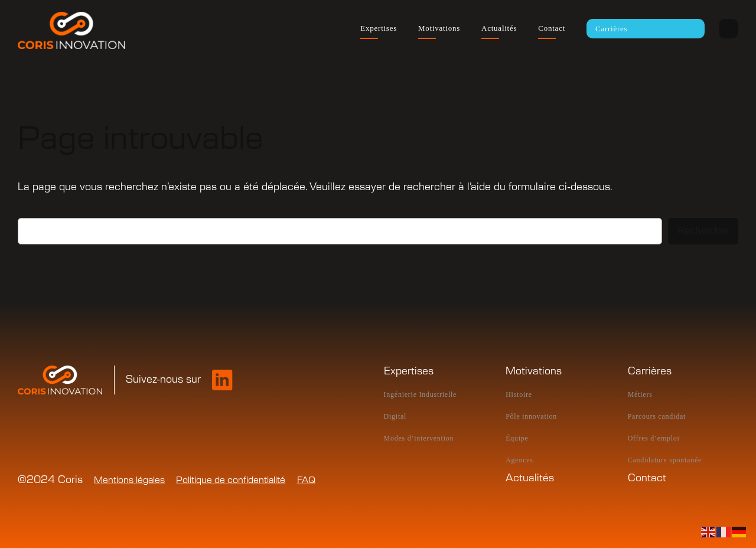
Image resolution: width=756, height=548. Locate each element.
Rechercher (703, 230)
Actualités (530, 478)
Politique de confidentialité (230, 480)
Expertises (409, 371)
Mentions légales (129, 480)
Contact (647, 478)
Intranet (728, 28)
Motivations (534, 371)
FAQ (306, 480)
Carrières (650, 371)
